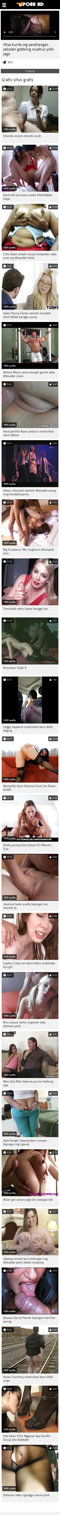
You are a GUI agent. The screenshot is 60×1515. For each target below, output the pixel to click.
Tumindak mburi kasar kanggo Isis (25, 609)
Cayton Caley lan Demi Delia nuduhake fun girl (29, 965)
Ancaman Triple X (15, 668)
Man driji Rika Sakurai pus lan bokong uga (28, 1083)
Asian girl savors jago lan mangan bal (28, 1199)
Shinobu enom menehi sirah (22, 136)
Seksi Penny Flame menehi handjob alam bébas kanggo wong (27, 315)
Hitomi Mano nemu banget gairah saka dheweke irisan (29, 374)
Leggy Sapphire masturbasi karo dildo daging (28, 728)
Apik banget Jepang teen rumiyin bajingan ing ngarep (25, 1142)
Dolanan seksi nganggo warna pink (26, 1495)
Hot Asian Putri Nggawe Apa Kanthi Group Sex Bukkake (26, 1438)
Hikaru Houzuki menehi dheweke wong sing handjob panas (29, 492)
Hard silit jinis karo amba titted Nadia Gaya (27, 197)
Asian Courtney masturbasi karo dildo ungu (28, 1378)
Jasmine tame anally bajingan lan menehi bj (25, 906)
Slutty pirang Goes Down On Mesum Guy (27, 847)
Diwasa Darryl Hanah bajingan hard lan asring (29, 1319)
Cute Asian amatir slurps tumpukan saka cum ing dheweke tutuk (29, 256)
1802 (10, 62)
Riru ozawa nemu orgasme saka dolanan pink (24, 1024)
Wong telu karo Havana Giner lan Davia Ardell (29, 788)
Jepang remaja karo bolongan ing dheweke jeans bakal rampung (25, 1260)
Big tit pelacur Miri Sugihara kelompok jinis (28, 551)
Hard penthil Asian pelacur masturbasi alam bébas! (28, 433)
